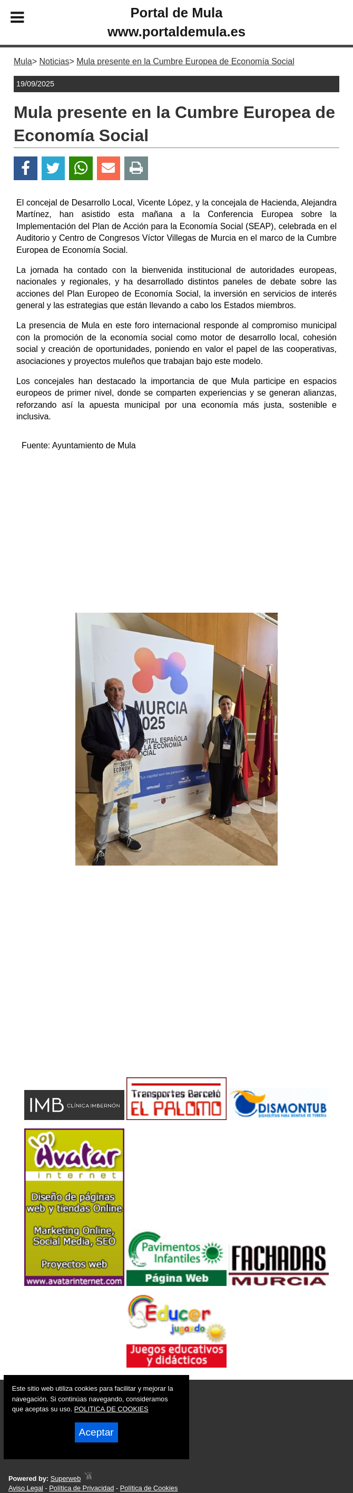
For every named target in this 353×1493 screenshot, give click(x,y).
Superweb (66, 1478)
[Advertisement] (176, 533)
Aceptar (96, 1432)
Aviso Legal (25, 1488)
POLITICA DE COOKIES (111, 1409)
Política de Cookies (149, 1488)
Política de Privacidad (81, 1488)
